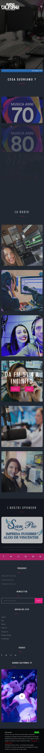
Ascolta (15, 390)
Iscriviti (39, 601)
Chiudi (36, 732)
